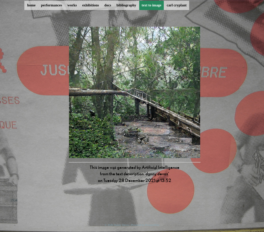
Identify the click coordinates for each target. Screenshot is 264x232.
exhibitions (90, 5)
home (31, 5)
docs (107, 5)
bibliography (126, 5)
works (72, 5)
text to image (151, 5)
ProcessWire (152, 224)
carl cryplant (176, 5)
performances (51, 5)
